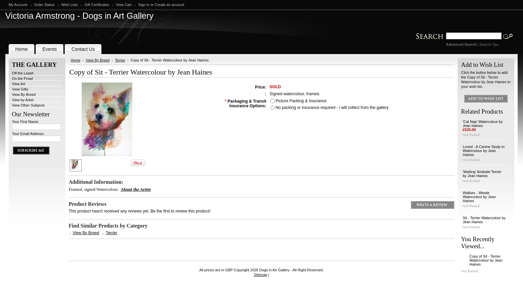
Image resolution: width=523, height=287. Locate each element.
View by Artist (23, 100)
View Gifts (20, 89)
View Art (18, 84)
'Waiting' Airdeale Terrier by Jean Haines (482, 174)
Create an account (169, 5)
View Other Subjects (28, 105)
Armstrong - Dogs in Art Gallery (79, 15)
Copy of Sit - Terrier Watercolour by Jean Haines (485, 260)
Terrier (120, 60)
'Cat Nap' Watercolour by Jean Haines (483, 124)
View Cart (123, 5)
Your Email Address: (28, 134)
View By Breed (24, 95)
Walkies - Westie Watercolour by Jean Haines (479, 197)
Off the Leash (23, 73)
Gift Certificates (96, 5)
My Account (18, 5)
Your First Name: (25, 122)
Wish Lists (69, 5)
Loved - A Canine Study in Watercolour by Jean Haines (483, 151)
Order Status (44, 5)
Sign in (143, 5)
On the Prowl (22, 79)
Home (75, 60)
